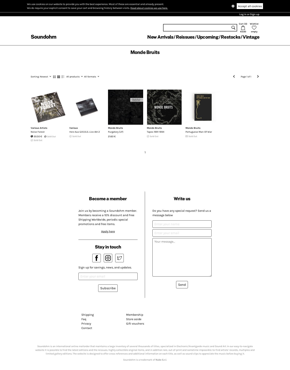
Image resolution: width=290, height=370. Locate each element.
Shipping (87, 314)
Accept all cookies (250, 6)
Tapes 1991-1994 (155, 131)
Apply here (108, 231)
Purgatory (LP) (115, 131)
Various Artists (39, 128)
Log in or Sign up (249, 14)
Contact (86, 328)
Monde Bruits (115, 128)
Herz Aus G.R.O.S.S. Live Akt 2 (84, 131)
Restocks (230, 37)
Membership (134, 314)
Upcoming (207, 37)
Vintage (251, 37)
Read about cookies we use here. (149, 8)
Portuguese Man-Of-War (199, 131)
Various (73, 128)
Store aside (133, 319)
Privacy (86, 323)
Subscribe (108, 288)
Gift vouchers (135, 323)
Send (182, 285)
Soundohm (43, 37)
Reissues (185, 37)
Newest (41, 76)
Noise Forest (38, 131)
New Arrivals (160, 37)
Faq (83, 319)
